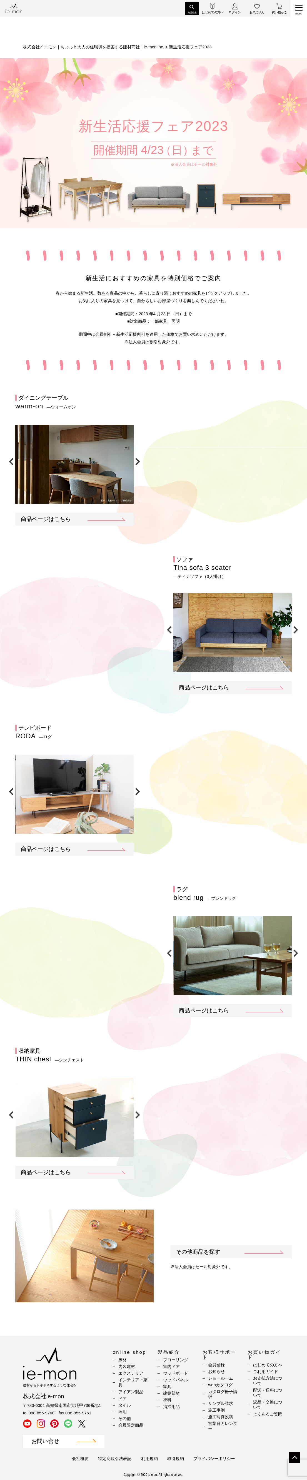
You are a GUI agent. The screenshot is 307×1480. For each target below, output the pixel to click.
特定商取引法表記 (114, 1458)
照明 (122, 1411)
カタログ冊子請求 (222, 1394)
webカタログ (220, 1384)
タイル (124, 1405)
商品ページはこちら (46, 519)
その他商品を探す (198, 1251)
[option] (74, 464)
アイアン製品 (130, 1391)
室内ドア (171, 1366)
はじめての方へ (267, 1364)
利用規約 (149, 1458)
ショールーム (220, 1378)
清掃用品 (171, 1406)
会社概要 (80, 1458)
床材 (122, 1359)
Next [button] (138, 460)
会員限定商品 (130, 1425)
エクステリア (130, 1373)
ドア (122, 1398)
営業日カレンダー (222, 1426)
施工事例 (216, 1410)
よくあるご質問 (267, 1414)
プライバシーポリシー (214, 1458)
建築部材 (171, 1393)
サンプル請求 (220, 1403)
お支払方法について (267, 1381)
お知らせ (216, 1371)
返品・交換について (267, 1405)
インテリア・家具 (133, 1382)
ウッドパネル (175, 1379)
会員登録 (216, 1364)
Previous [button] (11, 460)
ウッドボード (175, 1373)
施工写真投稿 (220, 1416)
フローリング (175, 1359)
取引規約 (175, 1458)
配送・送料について (267, 1393)
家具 (167, 1386)
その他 (124, 1418)
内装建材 (126, 1366)
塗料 (167, 1399)
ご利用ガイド (265, 1371)
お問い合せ (45, 1441)
